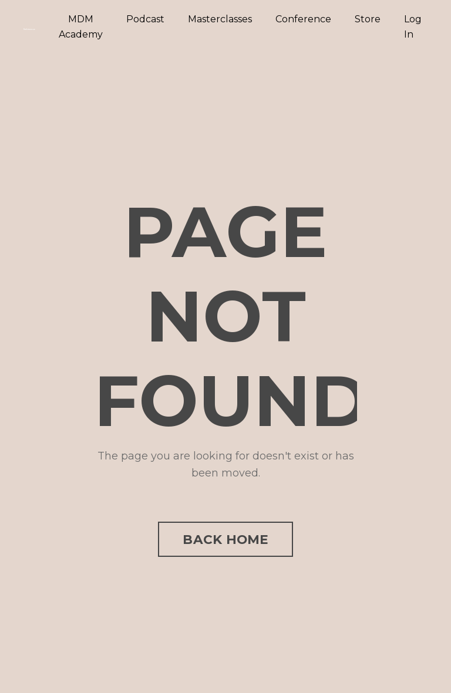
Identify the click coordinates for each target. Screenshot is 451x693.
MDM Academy (81, 26)
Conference (303, 19)
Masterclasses (220, 19)
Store (368, 19)
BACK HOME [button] (225, 539)
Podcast (145, 19)
